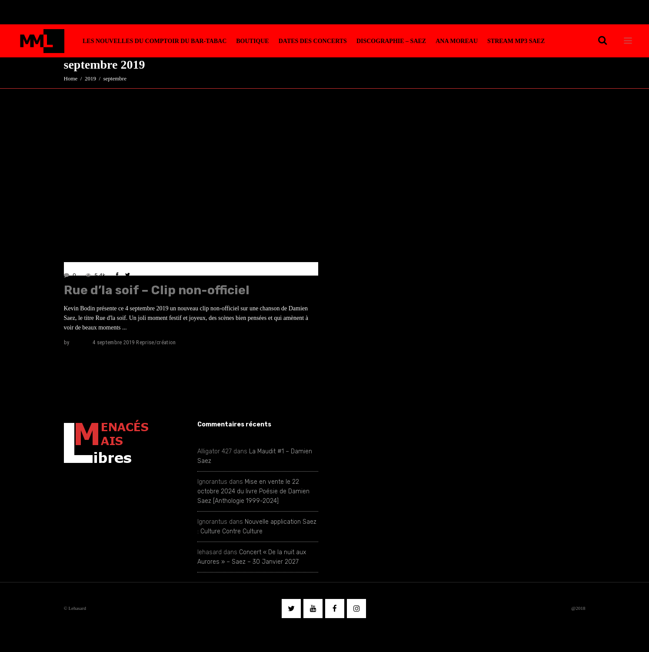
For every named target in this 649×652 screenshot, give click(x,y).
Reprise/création (156, 342)
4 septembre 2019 (113, 342)
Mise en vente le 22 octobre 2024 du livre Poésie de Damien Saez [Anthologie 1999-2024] (253, 491)
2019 (90, 78)
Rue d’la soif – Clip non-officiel (157, 290)
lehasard (80, 342)
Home (71, 78)
